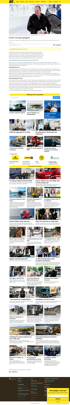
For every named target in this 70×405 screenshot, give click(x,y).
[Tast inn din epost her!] (31, 97)
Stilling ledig (43, 1)
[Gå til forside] (12, 1)
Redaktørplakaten (21, 396)
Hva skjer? (38, 1)
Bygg (27, 1)
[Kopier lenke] (60, 45)
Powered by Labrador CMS (35, 403)
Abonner (57, 399)
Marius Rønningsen (34, 388)
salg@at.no (35, 391)
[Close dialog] (68, 389)
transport (23, 369)
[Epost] (58, 396)
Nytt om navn (31, 1)
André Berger (33, 384)
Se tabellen (11, 90)
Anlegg (17, 1)
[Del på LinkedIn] (57, 45)
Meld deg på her (56, 97)
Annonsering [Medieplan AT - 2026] (33, 397)
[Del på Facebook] (54, 45)
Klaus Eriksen (20, 382)
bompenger (28, 369)
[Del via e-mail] (58, 45)
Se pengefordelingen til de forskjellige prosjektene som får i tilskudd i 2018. (23, 60)
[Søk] (60, 1)
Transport (22, 1)
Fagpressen (20, 391)
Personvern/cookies (21, 398)
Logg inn (50, 1)
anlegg (18, 369)
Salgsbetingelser (34, 395)
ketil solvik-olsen (12, 369)
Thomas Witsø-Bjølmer (22, 385)
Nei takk (58, 401)
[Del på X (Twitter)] (55, 45)
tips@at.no (25, 388)
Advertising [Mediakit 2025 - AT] (33, 399)
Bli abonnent (55, 1)
